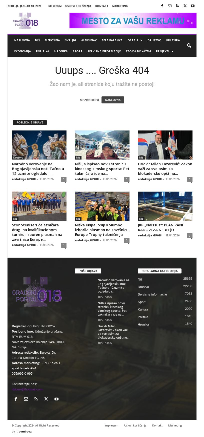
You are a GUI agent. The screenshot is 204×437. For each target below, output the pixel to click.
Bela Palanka (112, 40)
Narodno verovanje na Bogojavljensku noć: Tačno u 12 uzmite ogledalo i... (38, 168)
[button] (189, 45)
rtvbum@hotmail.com (27, 389)
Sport (77, 51)
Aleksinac (89, 40)
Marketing (120, 6)
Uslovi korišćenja (78, 6)
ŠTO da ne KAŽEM (138, 51)
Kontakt (101, 6)
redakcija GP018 (24, 179)
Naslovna (22, 40)
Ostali (135, 40)
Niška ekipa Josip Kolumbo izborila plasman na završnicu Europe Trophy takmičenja (101, 229)
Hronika (61, 51)
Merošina (52, 40)
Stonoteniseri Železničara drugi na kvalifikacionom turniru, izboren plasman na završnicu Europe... (37, 232)
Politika (42, 51)
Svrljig (70, 40)
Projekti (165, 51)
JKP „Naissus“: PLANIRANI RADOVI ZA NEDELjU (160, 227)
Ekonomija (22, 51)
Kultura (173, 40)
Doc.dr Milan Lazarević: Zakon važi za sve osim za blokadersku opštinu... (165, 168)
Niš (37, 40)
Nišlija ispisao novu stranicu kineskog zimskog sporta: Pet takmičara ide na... (102, 168)
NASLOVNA (113, 99)
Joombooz (25, 431)
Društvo (154, 40)
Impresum (55, 6)
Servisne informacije (104, 51)
